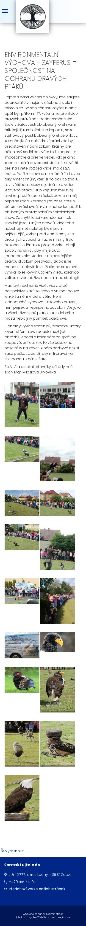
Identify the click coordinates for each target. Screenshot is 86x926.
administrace (55, 914)
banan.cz (39, 914)
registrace (64, 917)
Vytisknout (12, 851)
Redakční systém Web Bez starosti (36, 917)
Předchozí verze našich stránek (37, 889)
